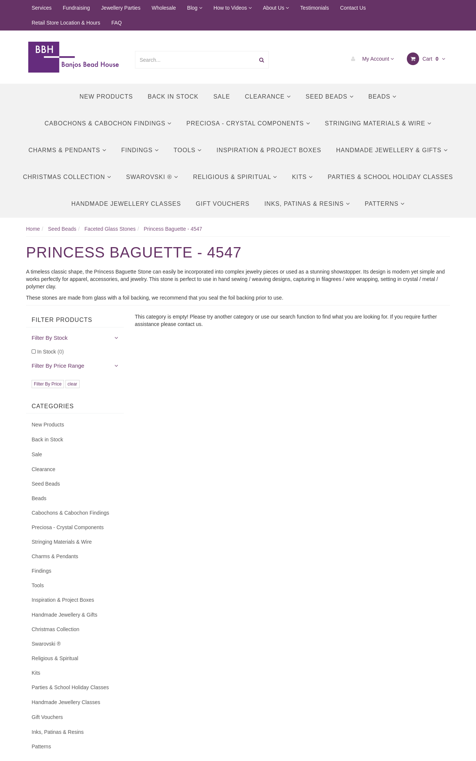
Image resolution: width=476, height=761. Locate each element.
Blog (194, 8)
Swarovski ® (152, 177)
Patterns (385, 204)
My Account (370, 58)
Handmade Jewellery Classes (126, 204)
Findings (140, 150)
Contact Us (353, 8)
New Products (106, 96)
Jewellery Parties (121, 8)
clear (72, 384)
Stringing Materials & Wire (378, 123)
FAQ (116, 23)
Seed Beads (330, 96)
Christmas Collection (67, 177)
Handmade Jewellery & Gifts (392, 150)
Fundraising (76, 8)
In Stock (50, 352)
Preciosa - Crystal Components (248, 123)
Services (42, 8)
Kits (302, 177)
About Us (276, 8)
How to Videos (232, 8)
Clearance (268, 96)
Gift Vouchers (223, 204)
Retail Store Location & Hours (66, 23)
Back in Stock (173, 96)
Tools (188, 150)
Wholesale (164, 8)
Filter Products (62, 320)
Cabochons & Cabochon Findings (108, 123)
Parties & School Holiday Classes (390, 177)
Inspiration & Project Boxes (268, 150)
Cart (426, 58)
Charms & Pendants (67, 150)
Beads (383, 96)
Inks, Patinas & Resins (307, 204)
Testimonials (314, 8)
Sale (221, 96)
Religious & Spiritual (235, 177)
